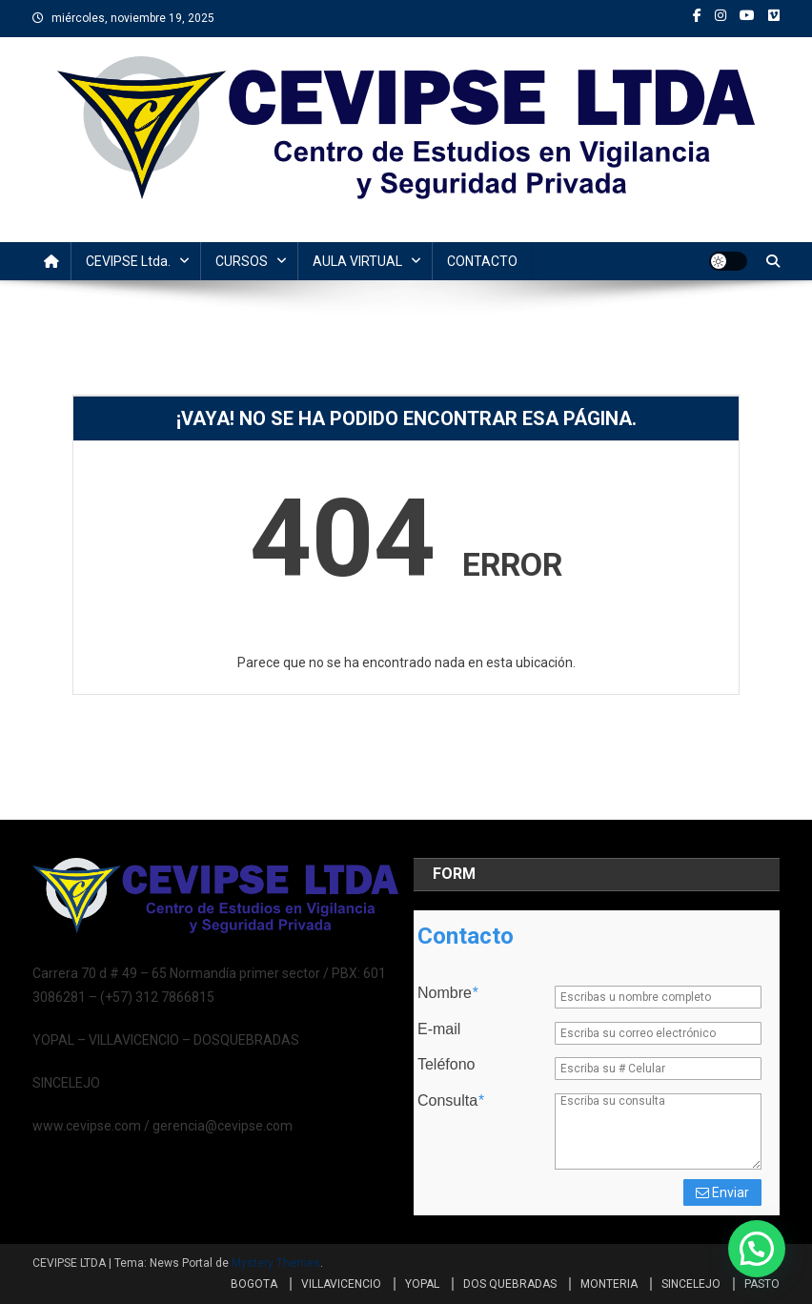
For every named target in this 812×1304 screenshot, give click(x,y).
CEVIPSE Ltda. (128, 261)
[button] (756, 1248)
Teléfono (446, 1064)
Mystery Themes (276, 1263)
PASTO (762, 1284)
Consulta (450, 1101)
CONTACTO (482, 261)
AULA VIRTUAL (357, 261)
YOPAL (422, 1284)
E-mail (438, 1029)
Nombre (447, 993)
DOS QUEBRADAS (510, 1284)
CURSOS (241, 261)
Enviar (722, 1192)
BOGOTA (254, 1284)
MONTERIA (609, 1284)
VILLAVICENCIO (341, 1284)
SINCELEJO (691, 1284)
